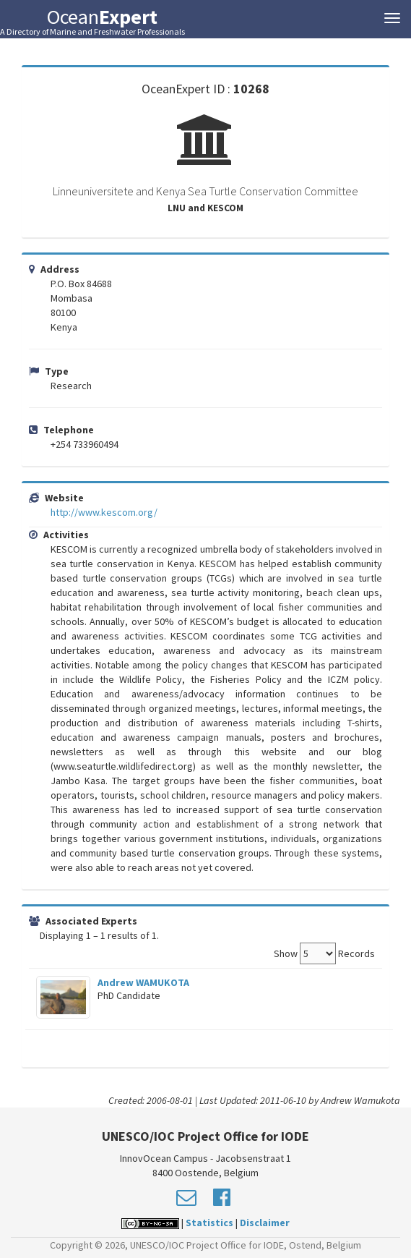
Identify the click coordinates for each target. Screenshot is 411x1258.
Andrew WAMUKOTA (143, 982)
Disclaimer (265, 1222)
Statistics (209, 1222)
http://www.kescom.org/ (104, 512)
